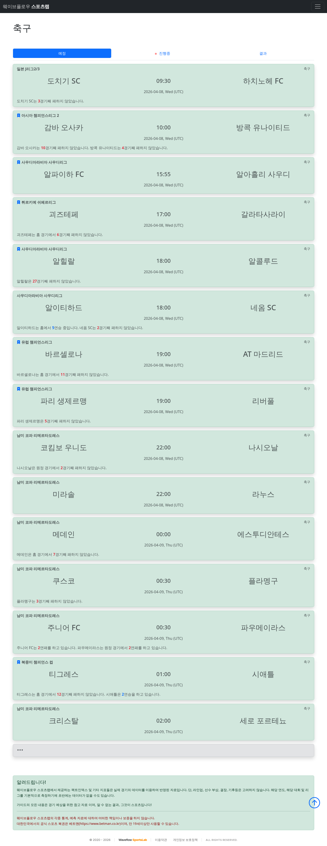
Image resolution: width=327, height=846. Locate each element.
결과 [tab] (263, 53)
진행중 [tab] (162, 53)
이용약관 (161, 840)
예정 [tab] (62, 53)
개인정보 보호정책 (185, 840)
